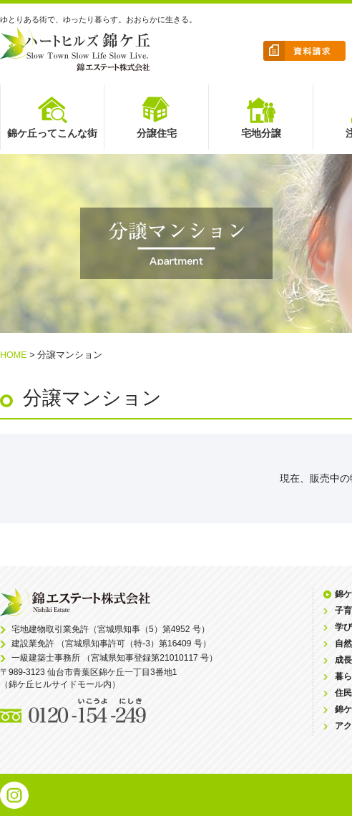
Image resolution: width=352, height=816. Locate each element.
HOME (13, 355)
